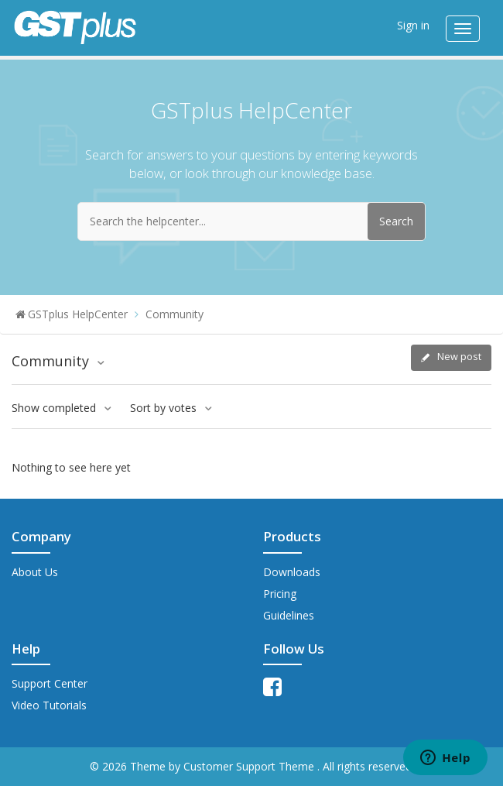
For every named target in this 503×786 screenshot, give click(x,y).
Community (174, 314)
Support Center (49, 683)
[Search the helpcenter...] (251, 221)
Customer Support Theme (250, 766)
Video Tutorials (49, 705)
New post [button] (459, 356)
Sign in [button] (413, 25)
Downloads (291, 572)
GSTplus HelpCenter (78, 314)
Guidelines (288, 615)
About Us (35, 572)
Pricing (279, 593)
